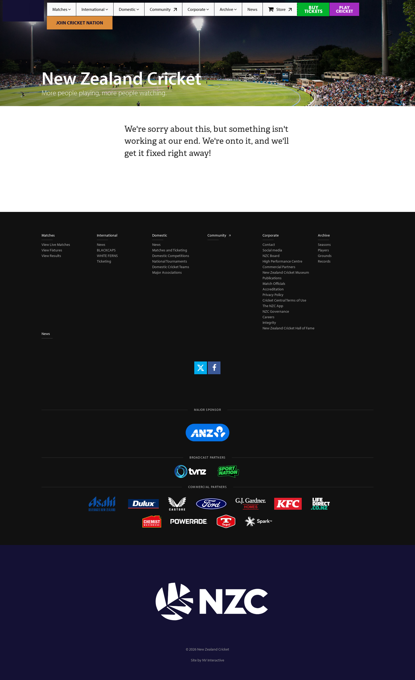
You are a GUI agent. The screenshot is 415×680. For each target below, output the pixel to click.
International (95, 9)
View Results (51, 255)
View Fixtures (52, 250)
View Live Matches (56, 244)
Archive (228, 9)
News (252, 9)
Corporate (198, 9)
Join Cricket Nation (79, 23)
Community (163, 9)
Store (280, 9)
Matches (61, 9)
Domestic (129, 9)
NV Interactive (213, 660)
